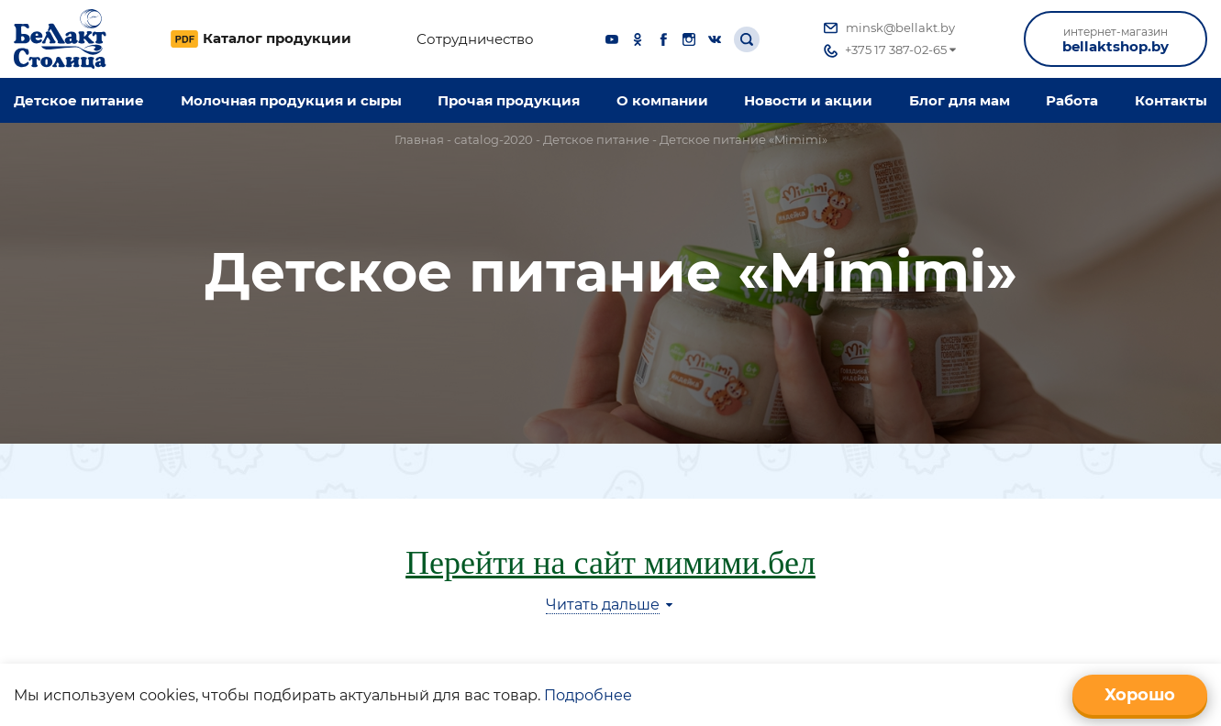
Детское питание (79, 100)
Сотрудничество (475, 39)
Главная (419, 139)
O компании (662, 100)
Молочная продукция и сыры (291, 100)
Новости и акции (808, 100)
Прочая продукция (509, 100)
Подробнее (588, 695)
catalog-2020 (493, 139)
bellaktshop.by (1115, 40)
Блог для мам (959, 100)
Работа (1072, 100)
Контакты (1171, 100)
